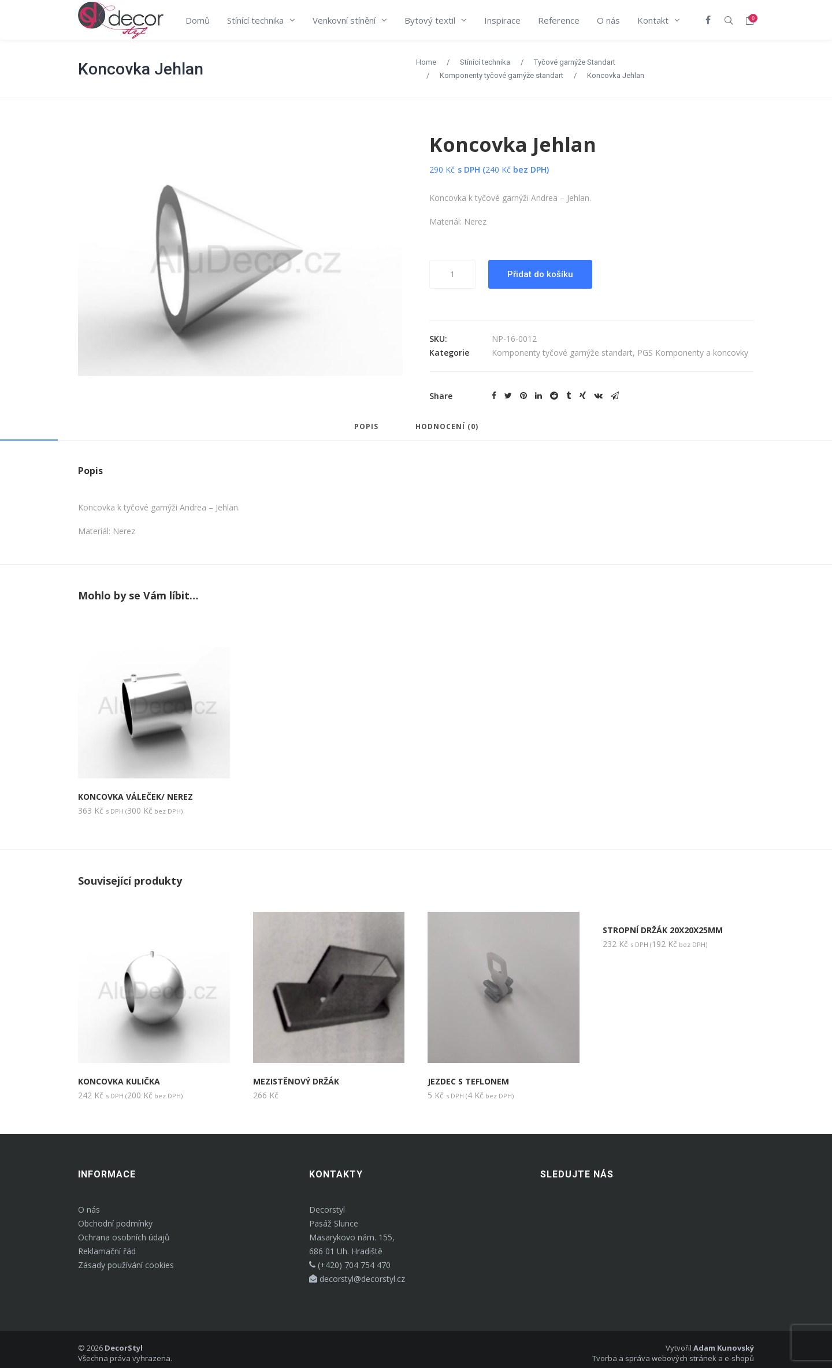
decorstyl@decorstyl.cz (357, 1278)
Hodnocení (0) (446, 427)
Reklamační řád (107, 1251)
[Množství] (452, 274)
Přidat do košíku (540, 274)
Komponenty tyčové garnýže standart (501, 75)
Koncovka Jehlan (140, 69)
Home (426, 62)
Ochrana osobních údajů (124, 1237)
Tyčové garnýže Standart (574, 62)
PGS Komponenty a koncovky (692, 352)
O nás (89, 1209)
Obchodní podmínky (115, 1223)
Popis (366, 427)
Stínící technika (485, 62)
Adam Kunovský (723, 1348)
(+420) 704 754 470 (350, 1264)
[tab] (366, 432)
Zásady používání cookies (126, 1264)
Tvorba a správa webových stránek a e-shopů (673, 1358)
